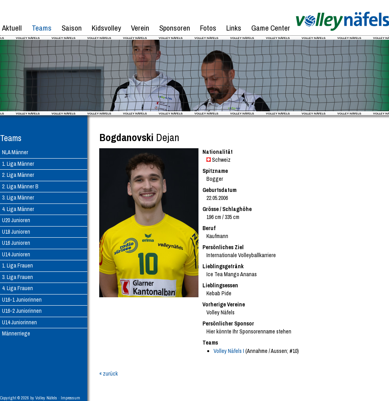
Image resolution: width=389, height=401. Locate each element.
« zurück (108, 373)
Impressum (70, 398)
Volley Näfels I (229, 351)
